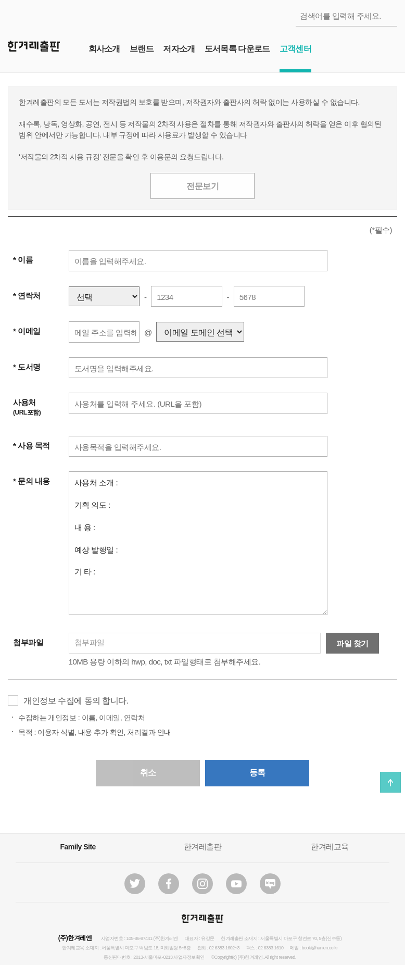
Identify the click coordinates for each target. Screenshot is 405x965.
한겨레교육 (330, 846)
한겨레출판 (203, 846)
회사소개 (104, 48)
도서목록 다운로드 (237, 48)
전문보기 (202, 186)
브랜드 (142, 48)
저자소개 (179, 48)
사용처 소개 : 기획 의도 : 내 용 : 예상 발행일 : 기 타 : (198, 543)
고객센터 (295, 48)
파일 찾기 (352, 643)
